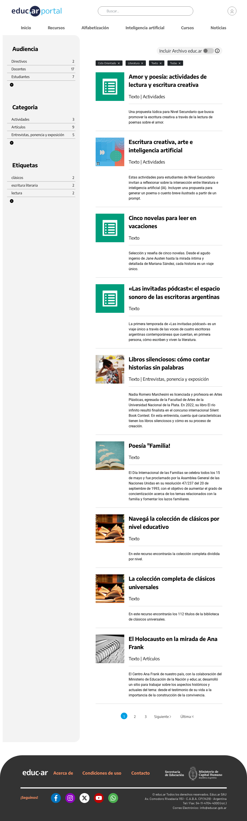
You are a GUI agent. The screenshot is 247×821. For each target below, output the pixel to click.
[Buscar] (150, 11)
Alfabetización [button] (95, 27)
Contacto (140, 772)
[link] (232, 11)
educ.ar (161, 794)
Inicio (26, 27)
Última (187, 716)
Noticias (218, 27)
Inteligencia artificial (145, 27)
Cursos (187, 27)
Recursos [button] (56, 27)
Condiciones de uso (101, 772)
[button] (11, 85)
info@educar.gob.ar (213, 808)
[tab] (104, 51)
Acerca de (63, 772)
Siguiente (163, 716)
